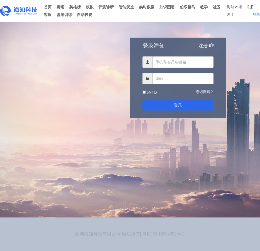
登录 (256, 15)
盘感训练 (64, 15)
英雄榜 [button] (75, 7)
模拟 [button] (89, 7)
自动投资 (84, 15)
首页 (48, 7)
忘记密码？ (205, 92)
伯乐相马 (187, 7)
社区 (216, 7)
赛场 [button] (60, 7)
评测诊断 (106, 7)
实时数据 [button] (146, 7)
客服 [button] (48, 15)
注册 (250, 7)
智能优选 (126, 7)
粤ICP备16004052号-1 (163, 234)
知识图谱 (167, 7)
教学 (204, 7)
